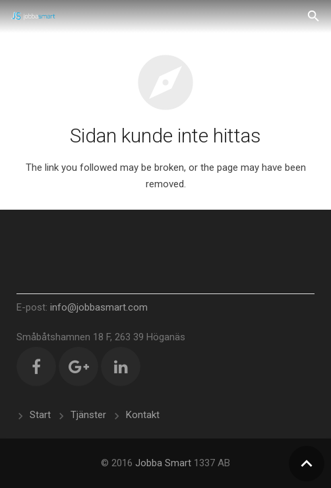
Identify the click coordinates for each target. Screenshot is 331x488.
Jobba (148, 463)
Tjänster (88, 415)
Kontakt (143, 415)
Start (40, 415)
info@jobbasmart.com (99, 307)
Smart (178, 463)
